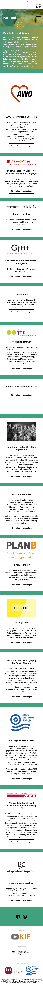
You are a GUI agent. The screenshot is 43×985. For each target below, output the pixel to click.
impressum (20, 2)
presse (5, 2)
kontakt (12, 2)
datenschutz (29, 2)
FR (37, 4)
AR (40, 4)
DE (36, 2)
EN (40, 2)
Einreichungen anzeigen (21, 146)
